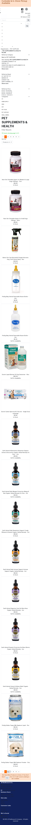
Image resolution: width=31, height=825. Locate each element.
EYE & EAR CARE (6, 67)
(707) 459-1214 (6, 788)
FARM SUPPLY (5, 101)
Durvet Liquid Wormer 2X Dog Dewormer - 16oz (15, 374)
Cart (29, 15)
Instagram (4, 817)
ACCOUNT (9, 46)
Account (27, 13)
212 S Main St (5, 785)
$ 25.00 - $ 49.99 (6, 92)
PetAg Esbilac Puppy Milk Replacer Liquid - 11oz (15, 725)
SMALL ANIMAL (5, 115)
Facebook (4, 815)
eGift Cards (4, 811)
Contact (3, 808)
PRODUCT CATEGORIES (13, 23)
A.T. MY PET (5, 76)
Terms (2, 802)
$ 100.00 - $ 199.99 (6, 95)
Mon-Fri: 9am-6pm (7, 794)
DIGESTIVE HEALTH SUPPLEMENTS (12, 65)
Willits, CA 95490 (6, 786)
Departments (4, 49)
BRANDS (8, 40)
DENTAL (4, 63)
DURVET (4, 80)
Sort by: (4, 139)
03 (2, 98)
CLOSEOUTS (9, 33)
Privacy (3, 804)
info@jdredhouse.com (8, 790)
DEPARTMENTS (10, 36)
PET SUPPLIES (14, 49)
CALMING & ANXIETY (8, 61)
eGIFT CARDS (10, 43)
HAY (3, 107)
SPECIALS (8, 30)
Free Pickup (4, 800)
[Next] (18, 136)
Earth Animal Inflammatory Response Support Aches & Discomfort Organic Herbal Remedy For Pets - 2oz (15, 452)
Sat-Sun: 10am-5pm (7, 796)
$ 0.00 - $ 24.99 (6, 90)
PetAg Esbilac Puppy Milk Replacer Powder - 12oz (15, 762)
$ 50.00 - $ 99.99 (6, 93)
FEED (3, 104)
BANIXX (4, 78)
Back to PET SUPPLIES (8, 57)
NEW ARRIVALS (10, 27)
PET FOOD (4, 109)
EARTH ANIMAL (6, 81)
